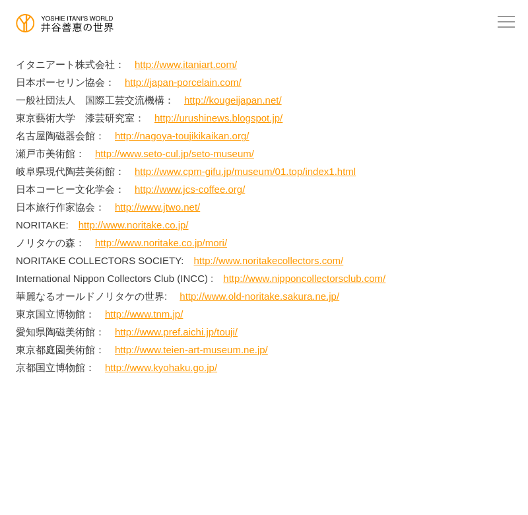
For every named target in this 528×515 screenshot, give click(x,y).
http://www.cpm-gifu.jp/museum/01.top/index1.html (245, 171)
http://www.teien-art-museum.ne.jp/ (191, 349)
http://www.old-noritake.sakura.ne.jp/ (259, 296)
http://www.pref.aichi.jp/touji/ (176, 331)
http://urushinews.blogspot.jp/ (218, 117)
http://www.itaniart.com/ (186, 64)
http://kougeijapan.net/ (233, 100)
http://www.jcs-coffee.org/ (190, 189)
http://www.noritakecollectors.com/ (269, 260)
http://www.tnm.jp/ (144, 314)
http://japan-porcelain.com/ (183, 82)
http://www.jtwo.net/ (157, 207)
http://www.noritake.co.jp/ (134, 224)
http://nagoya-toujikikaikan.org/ (182, 135)
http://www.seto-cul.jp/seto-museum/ (174, 153)
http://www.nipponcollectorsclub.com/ (304, 278)
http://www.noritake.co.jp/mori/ (161, 242)
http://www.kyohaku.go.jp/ (161, 367)
